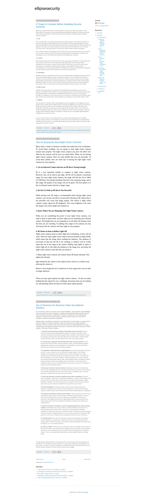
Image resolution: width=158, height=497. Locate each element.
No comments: (46, 292)
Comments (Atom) (48, 462)
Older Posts (87, 459)
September (101, 91)
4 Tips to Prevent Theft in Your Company (48, 469)
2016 (98, 35)
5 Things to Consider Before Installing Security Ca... (101, 43)
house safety (56, 130)
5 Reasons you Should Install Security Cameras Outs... (102, 71)
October (100, 89)
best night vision (44, 130)
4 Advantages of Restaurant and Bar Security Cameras (52, 471)
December (101, 37)
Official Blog (100, 23)
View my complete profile (102, 25)
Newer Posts (39, 459)
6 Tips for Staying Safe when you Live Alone (49, 477)
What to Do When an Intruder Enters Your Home (102, 80)
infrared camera (64, 130)
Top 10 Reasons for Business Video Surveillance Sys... (102, 61)
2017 (98, 33)
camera (50, 130)
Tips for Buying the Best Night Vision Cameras (58, 142)
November (101, 86)
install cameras (71, 130)
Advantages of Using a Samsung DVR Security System (52, 475)
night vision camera (72, 295)
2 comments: (46, 451)
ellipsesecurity (47, 8)
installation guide (80, 130)
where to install (57, 132)
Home (63, 459)
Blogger (86, 492)
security (43, 132)
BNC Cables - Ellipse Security (45, 473)
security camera (49, 132)
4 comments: (46, 127)
